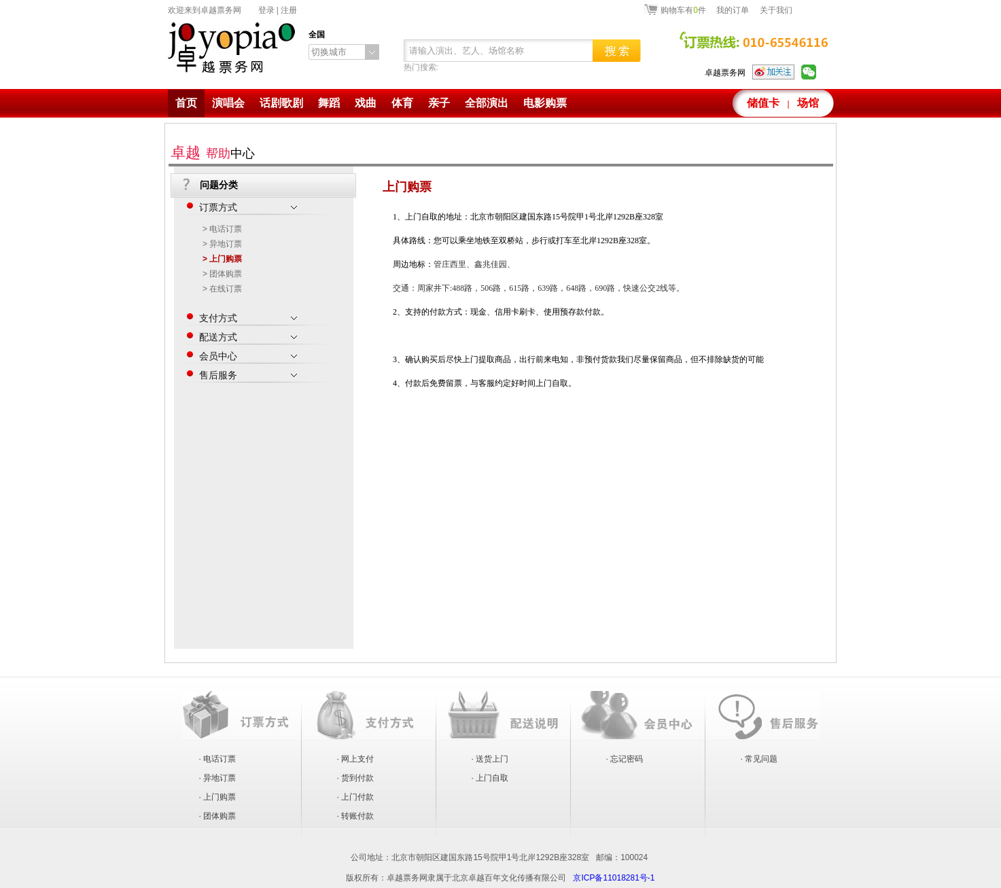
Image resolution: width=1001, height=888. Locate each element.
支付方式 (248, 315)
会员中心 (248, 354)
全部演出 (486, 103)
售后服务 (248, 373)
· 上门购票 (217, 797)
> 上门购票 (222, 259)
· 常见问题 (759, 759)
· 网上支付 (355, 759)
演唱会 (228, 103)
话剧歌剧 (281, 103)
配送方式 (248, 334)
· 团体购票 (217, 816)
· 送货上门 (490, 759)
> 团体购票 (222, 274)
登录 (266, 10)
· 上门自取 (490, 778)
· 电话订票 (217, 759)
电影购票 (545, 103)
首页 (186, 103)
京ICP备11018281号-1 (613, 878)
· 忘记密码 (625, 759)
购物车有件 (683, 9)
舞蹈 (329, 103)
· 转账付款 (355, 816)
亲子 (439, 103)
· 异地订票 (217, 778)
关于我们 (776, 10)
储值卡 (763, 103)
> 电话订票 (222, 229)
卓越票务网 (725, 72)
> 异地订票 (222, 244)
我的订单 (732, 10)
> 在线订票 (222, 289)
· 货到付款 (355, 778)
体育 (402, 103)
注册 (289, 10)
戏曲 (365, 103)
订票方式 (248, 205)
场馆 (808, 103)
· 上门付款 (355, 797)
